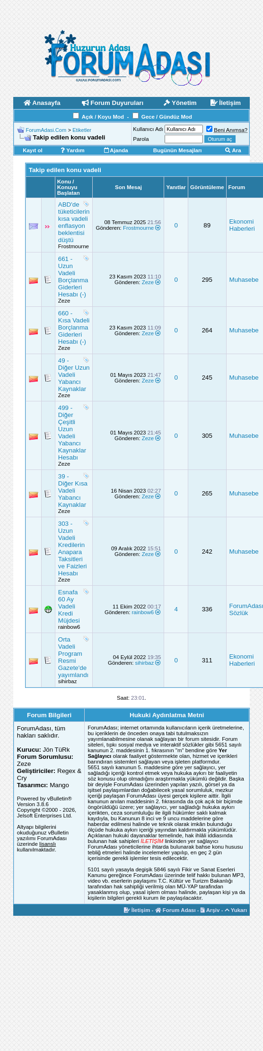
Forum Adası (175, 910)
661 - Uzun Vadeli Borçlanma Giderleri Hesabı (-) (73, 276)
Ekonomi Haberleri (242, 225)
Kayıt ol (33, 150)
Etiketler (81, 130)
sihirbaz (67, 681)
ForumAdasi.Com (46, 130)
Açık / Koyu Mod (103, 117)
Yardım (72, 150)
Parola (141, 139)
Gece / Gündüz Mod (166, 117)
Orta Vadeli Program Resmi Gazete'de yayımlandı (73, 657)
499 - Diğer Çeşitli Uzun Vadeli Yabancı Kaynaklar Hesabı (72, 432)
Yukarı (236, 910)
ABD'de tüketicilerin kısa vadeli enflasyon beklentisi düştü (74, 222)
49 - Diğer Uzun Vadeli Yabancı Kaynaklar (74, 374)
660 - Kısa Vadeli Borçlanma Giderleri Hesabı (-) (73, 327)
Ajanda (116, 150)
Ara (233, 150)
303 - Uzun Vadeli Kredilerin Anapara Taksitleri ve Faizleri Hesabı (72, 548)
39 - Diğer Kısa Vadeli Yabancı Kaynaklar (73, 490)
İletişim (137, 910)
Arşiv (210, 910)
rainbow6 (69, 627)
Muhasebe (244, 279)
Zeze (64, 301)
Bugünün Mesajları (177, 150)
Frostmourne (73, 246)
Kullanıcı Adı (148, 129)
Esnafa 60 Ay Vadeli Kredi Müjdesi (69, 606)
